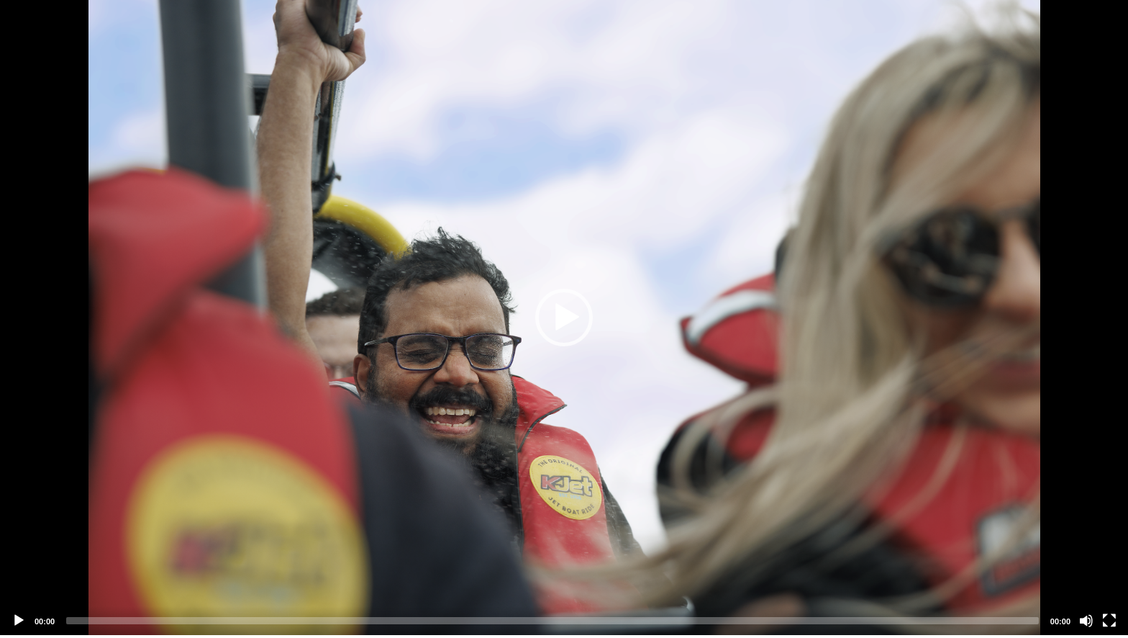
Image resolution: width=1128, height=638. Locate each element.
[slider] (552, 620)
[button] (564, 317)
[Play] (19, 621)
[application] (564, 317)
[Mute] (1086, 621)
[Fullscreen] (1109, 621)
